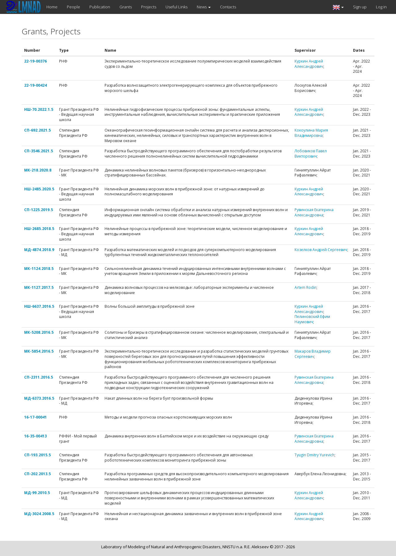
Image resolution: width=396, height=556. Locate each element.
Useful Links (176, 7)
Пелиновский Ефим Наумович (312, 319)
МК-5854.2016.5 (39, 351)
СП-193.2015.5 (37, 455)
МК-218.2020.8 (37, 170)
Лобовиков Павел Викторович (311, 153)
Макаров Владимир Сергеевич (313, 354)
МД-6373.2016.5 (39, 398)
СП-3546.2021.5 (38, 151)
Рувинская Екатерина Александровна (314, 212)
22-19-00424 (35, 85)
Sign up (360, 7)
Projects (148, 7)
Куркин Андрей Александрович (309, 64)
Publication (99, 7)
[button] (338, 7)
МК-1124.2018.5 (39, 268)
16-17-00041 (35, 417)
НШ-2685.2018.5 (39, 228)
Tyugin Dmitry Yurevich (314, 455)
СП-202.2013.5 (37, 473)
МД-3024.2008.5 (39, 513)
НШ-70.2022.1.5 (38, 109)
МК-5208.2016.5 (39, 332)
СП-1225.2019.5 (38, 209)
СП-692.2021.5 (37, 130)
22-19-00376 (35, 61)
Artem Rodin (305, 287)
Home (52, 7)
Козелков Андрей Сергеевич (321, 249)
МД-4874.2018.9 (39, 249)
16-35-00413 (35, 436)
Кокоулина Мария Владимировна (311, 133)
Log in (381, 7)
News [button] (204, 7)
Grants (125, 7)
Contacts (228, 7)
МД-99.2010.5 (37, 492)
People (73, 7)
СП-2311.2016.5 (38, 377)
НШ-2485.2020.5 (39, 189)
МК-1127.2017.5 (39, 287)
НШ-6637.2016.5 (39, 306)
